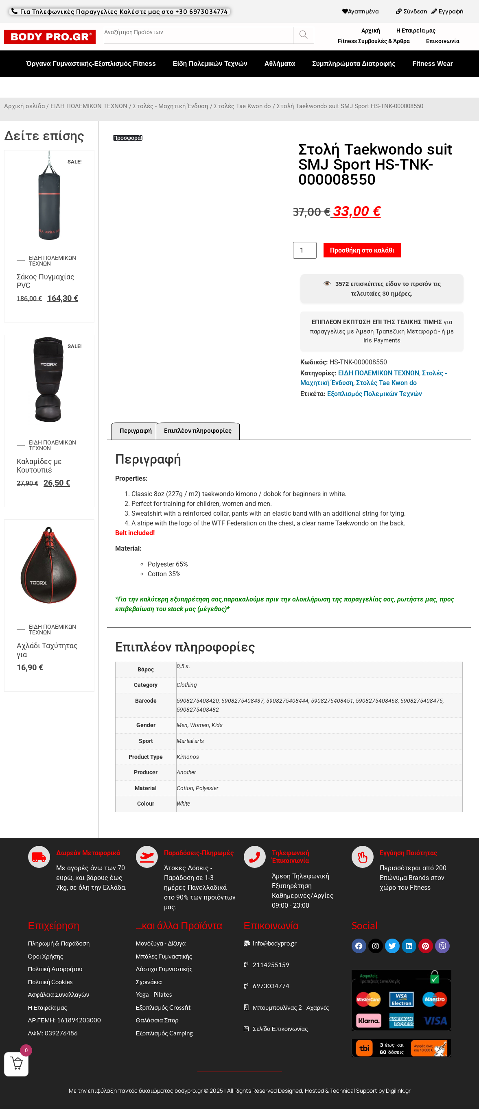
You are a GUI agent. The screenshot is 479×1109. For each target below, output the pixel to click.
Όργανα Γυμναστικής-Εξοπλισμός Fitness (91, 63)
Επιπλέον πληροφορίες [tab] (198, 431)
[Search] (303, 35)
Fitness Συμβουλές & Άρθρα (374, 41)
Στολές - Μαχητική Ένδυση (170, 106)
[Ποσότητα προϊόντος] (305, 250)
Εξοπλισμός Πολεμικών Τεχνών (374, 394)
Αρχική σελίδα (24, 106)
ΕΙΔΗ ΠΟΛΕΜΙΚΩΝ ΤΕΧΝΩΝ (88, 106)
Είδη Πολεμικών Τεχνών (210, 63)
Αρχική (370, 30)
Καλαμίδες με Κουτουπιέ (39, 466)
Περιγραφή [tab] (136, 431)
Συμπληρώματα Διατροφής (354, 63)
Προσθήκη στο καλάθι (362, 250)
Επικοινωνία (442, 41)
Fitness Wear (432, 63)
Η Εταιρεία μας (415, 30)
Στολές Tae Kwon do (242, 106)
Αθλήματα (280, 63)
